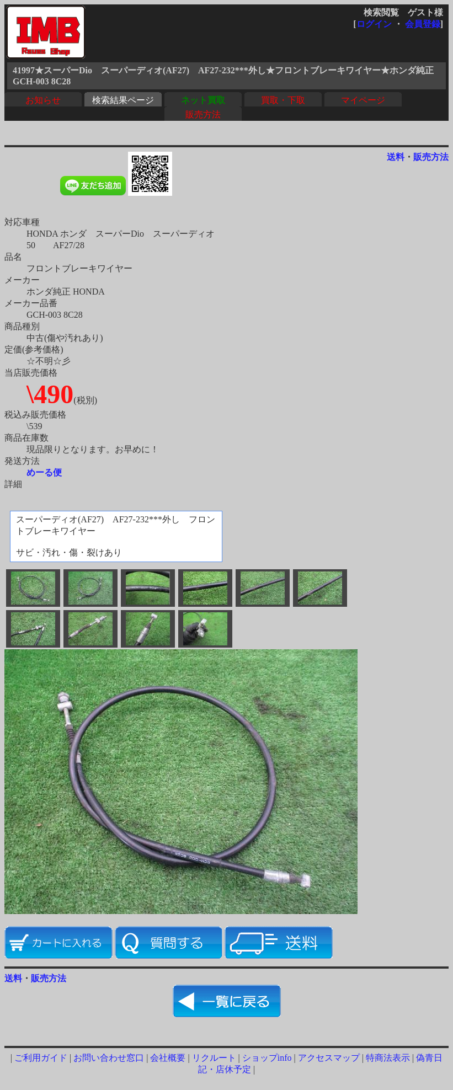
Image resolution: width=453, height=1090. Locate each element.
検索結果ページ (123, 100)
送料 (395, 157)
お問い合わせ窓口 (108, 1057)
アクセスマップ (329, 1057)
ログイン (374, 24)
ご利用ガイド (40, 1057)
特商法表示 (388, 1057)
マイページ (363, 100)
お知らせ (43, 100)
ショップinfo (267, 1057)
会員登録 (422, 24)
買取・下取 (283, 100)
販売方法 (203, 114)
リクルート (214, 1057)
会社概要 (167, 1057)
